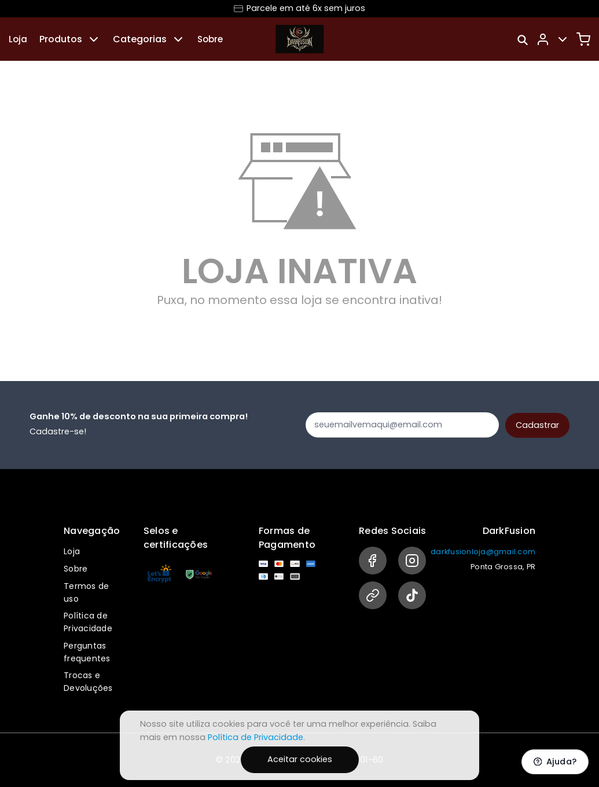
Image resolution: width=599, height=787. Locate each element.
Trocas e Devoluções (88, 681)
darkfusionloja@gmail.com (483, 552)
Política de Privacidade (88, 622)
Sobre (210, 39)
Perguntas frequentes (87, 652)
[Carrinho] (583, 39)
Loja (18, 39)
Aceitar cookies (299, 759)
